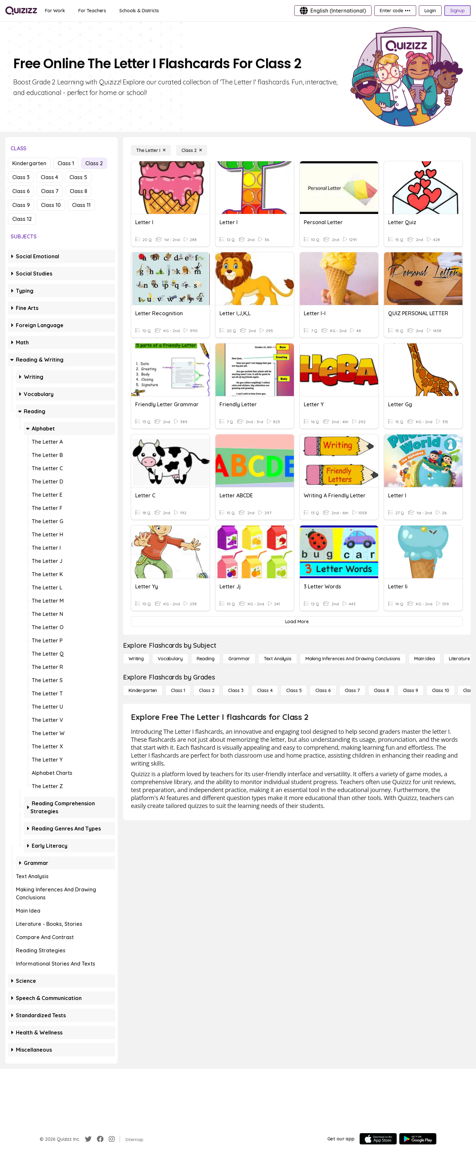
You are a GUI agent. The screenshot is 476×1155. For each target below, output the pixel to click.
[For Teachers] (92, 10)
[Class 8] (381, 690)
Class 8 (78, 191)
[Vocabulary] (170, 658)
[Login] (430, 10)
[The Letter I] (151, 150)
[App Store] (378, 1138)
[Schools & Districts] (139, 10)
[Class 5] (294, 690)
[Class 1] (178, 690)
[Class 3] (235, 690)
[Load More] (297, 621)
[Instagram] (112, 1139)
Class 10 (51, 205)
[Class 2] (191, 150)
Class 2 (94, 163)
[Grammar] (239, 658)
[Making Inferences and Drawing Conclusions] (353, 658)
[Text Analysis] (277, 658)
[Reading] (205, 658)
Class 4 (49, 177)
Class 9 (21, 205)
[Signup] (457, 10)
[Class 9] (410, 690)
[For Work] (55, 10)
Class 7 (50, 191)
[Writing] (136, 658)
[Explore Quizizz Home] (21, 10)
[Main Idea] (425, 658)
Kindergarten (29, 163)
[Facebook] (100, 1139)
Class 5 (78, 177)
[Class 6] (323, 690)
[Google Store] (417, 1138)
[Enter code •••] (395, 10)
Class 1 (66, 163)
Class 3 (20, 177)
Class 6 (21, 191)
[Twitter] (88, 1139)
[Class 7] (352, 690)
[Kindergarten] (143, 690)
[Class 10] (440, 690)
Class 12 (22, 219)
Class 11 (81, 205)
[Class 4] (265, 690)
